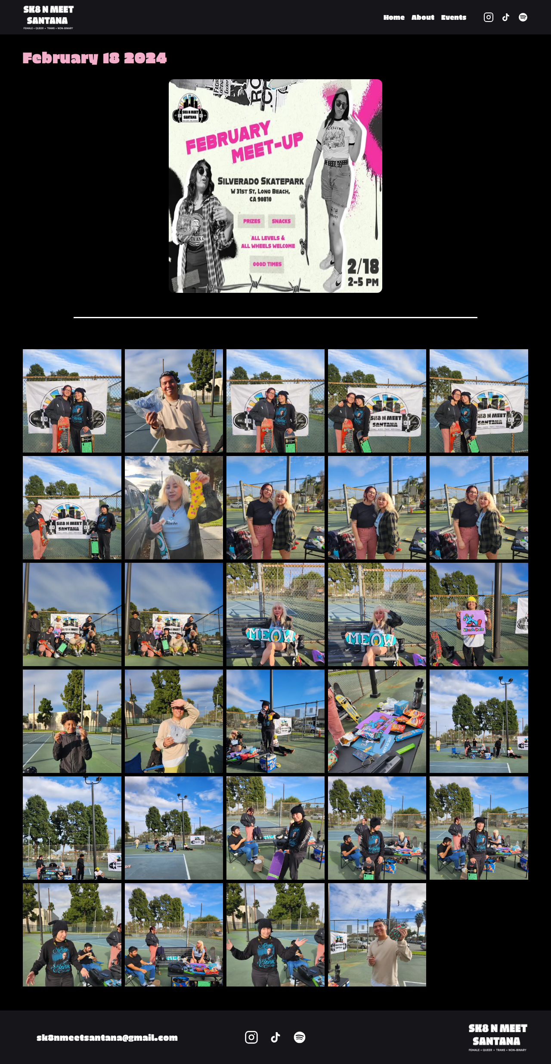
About (423, 17)
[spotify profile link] (523, 17)
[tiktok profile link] (506, 17)
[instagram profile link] (488, 17)
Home (394, 17)
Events (453, 17)
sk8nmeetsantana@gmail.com (107, 1037)
